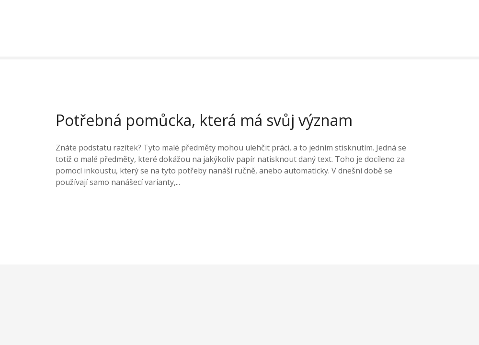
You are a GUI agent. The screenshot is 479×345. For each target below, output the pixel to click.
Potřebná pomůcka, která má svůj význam (204, 120)
